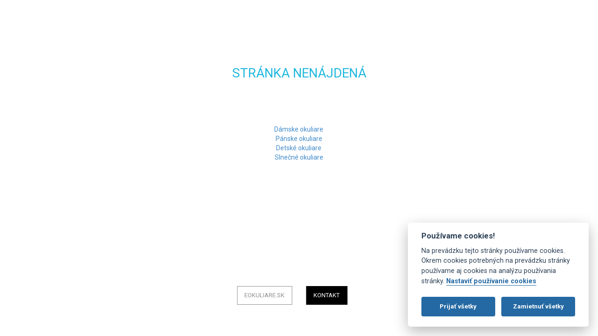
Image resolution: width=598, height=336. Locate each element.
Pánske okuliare (299, 138)
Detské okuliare (298, 148)
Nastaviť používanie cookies (491, 281)
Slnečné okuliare (299, 157)
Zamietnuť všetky (538, 306)
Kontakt (326, 295)
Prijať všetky (458, 306)
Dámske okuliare (298, 129)
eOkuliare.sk (264, 295)
